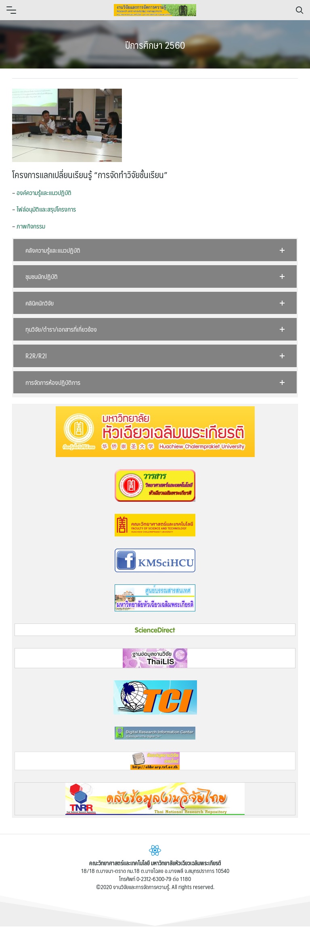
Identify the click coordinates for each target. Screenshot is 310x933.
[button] (155, 250)
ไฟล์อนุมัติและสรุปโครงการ (46, 209)
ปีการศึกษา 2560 (155, 45)
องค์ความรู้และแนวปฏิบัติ (44, 192)
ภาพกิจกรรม (31, 225)
